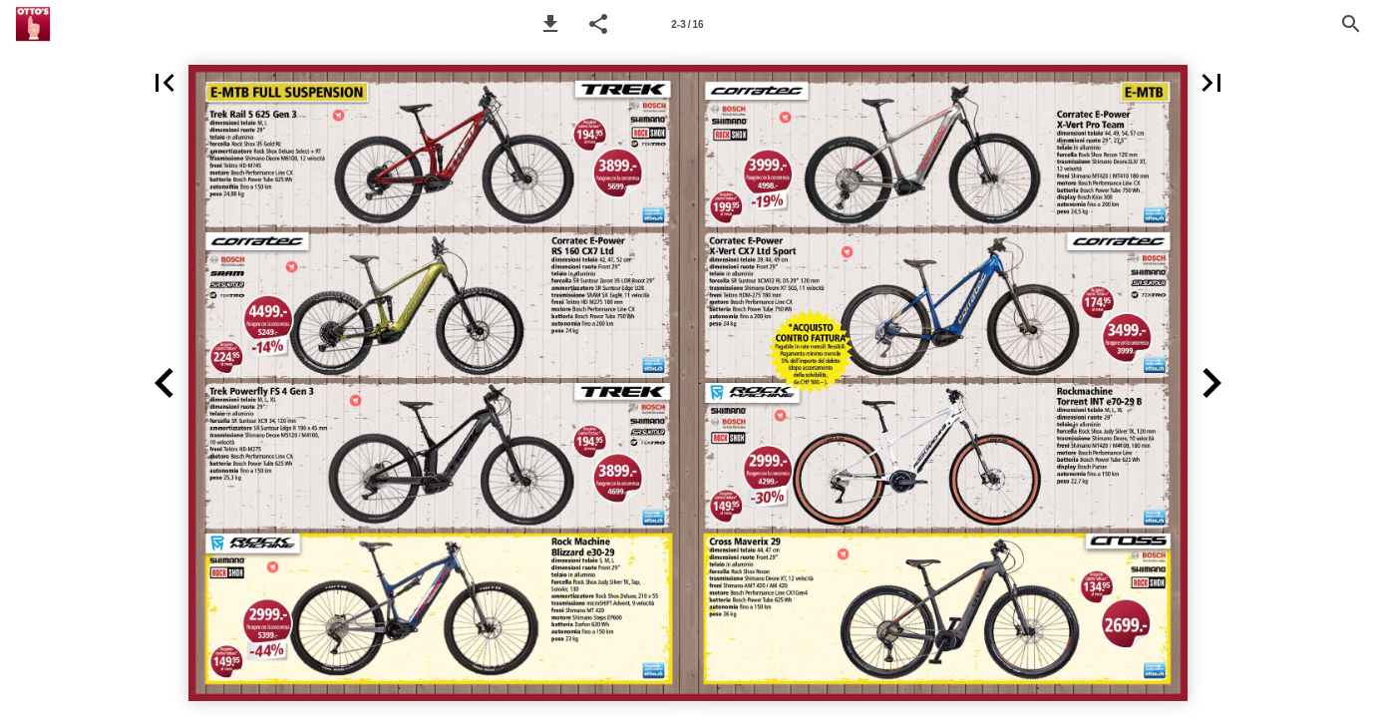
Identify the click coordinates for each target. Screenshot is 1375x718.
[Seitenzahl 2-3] (687, 24)
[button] (550, 24)
